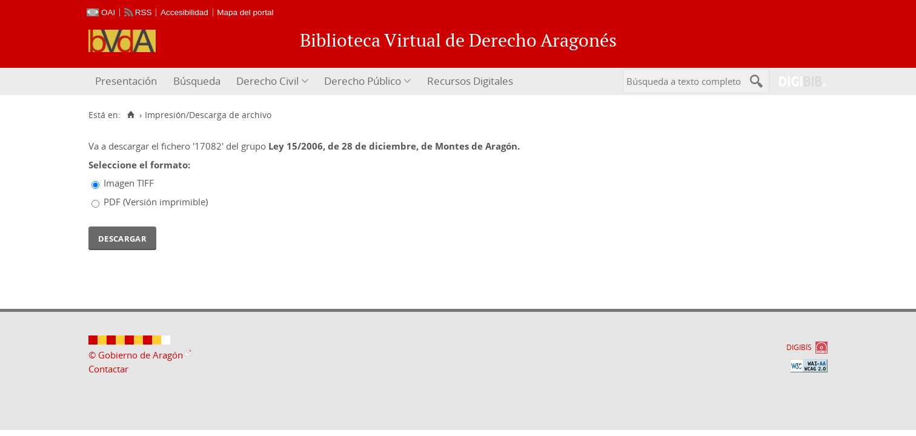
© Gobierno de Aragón (135, 355)
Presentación (126, 81)
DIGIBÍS (799, 347)
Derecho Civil (267, 81)
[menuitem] (127, 81)
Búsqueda (197, 81)
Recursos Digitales (470, 81)
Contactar (108, 369)
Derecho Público (362, 81)
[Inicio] (130, 115)
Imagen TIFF (129, 183)
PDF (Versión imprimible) (156, 202)
